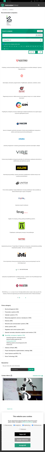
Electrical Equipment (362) (11, 309)
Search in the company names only (11, 44)
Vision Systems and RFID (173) (13, 353)
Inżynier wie (9, 408)
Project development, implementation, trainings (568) (18, 350)
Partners (22, 429)
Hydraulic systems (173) (11, 315)
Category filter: (7, 40)
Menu (42, 5)
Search (39, 5)
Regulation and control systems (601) (14, 329)
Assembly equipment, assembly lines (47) (15, 337)
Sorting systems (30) (11, 341)
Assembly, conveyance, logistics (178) (15, 335)
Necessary (8, 425)
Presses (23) (9, 344)
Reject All (22, 434)
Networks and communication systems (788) (16, 323)
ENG (5, 0)
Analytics (17, 425)
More (22, 63)
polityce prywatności (27, 422)
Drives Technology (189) (11, 356)
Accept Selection (22, 440)
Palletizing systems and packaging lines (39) (16, 342)
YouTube (11, 375)
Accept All (22, 445)
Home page (4, 9)
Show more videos (37, 375)
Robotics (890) (9, 320)
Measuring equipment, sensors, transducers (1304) (18, 318)
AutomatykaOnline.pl (9, 5)
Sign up (42, 0)
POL (2, 0)
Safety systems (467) (10, 326)
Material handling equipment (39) (13, 339)
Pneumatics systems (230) (12, 312)
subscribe (31, 369)
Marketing (26, 425)
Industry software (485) (11, 347)
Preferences (36, 425)
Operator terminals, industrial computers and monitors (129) (20, 332)
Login (37, 0)
